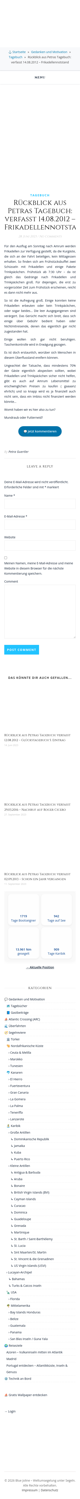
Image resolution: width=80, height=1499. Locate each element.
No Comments (50, 236)
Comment (11, 581)
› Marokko (16, 1059)
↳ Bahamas (17, 1279)
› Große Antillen (19, 1132)
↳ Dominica (19, 1212)
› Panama (15, 1332)
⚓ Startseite (17, 52)
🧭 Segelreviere (15, 1032)
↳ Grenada (18, 1226)
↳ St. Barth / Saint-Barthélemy (32, 1239)
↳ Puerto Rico (20, 1159)
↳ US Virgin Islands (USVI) (28, 1266)
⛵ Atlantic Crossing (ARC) (22, 1019)
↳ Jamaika (18, 1146)
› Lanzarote (16, 1119)
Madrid (11, 1359)
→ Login (10, 1411)
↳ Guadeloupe (21, 1219)
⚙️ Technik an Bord (17, 1379)
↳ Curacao (18, 1206)
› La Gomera (17, 1099)
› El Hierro (15, 1079)
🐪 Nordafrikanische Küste (24, 1046)
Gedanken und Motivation (49, 52)
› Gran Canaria (19, 1092)
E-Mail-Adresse (15, 516)
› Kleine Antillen (19, 1166)
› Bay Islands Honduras (24, 1312)
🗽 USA (11, 1292)
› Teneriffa (16, 1112)
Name (9, 495)
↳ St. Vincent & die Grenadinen (32, 1259)
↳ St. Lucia (18, 1246)
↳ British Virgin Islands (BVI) (30, 1192)
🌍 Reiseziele (13, 1345)
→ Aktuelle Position (40, 967)
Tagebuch (15, 57)
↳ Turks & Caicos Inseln (25, 1286)
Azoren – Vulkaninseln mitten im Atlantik (34, 1352)
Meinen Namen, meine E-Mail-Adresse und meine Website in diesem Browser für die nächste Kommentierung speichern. (38, 568)
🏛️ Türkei (12, 1039)
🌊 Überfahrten (15, 1026)
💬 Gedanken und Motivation (24, 999)
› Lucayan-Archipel (19, 1272)
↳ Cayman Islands (23, 1199)
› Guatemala (17, 1325)
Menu (40, 77)
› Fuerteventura (19, 1086)
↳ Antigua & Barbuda (25, 1172)
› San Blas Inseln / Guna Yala (28, 1339)
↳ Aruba (16, 1179)
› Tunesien (16, 1066)
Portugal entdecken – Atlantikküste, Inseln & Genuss (37, 1368)
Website (9, 537)
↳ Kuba (16, 1152)
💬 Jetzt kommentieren (40, 431)
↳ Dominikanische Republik (30, 1139)
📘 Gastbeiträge (17, 1013)
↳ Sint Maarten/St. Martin (29, 1252)
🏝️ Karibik (13, 1126)
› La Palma (16, 1106)
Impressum (30, 1490)
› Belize (13, 1319)
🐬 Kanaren (14, 1072)
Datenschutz (49, 1490)
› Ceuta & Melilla (20, 1052)
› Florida (14, 1299)
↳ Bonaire (18, 1186)
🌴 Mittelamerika (18, 1306)
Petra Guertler (19, 452)
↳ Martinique (20, 1232)
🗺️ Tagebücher (16, 1006)
